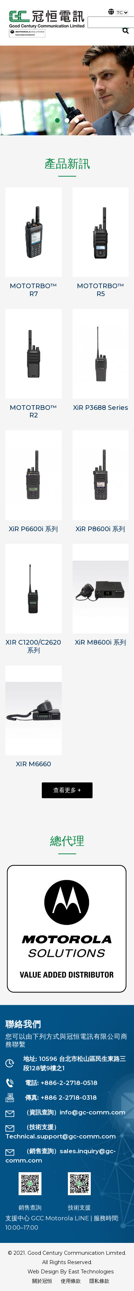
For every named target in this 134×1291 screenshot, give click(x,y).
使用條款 (71, 1281)
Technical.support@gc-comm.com (60, 1136)
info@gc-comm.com (92, 1112)
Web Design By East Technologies (71, 1271)
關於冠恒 (42, 1281)
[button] (57, 120)
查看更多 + (67, 790)
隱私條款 (99, 1281)
